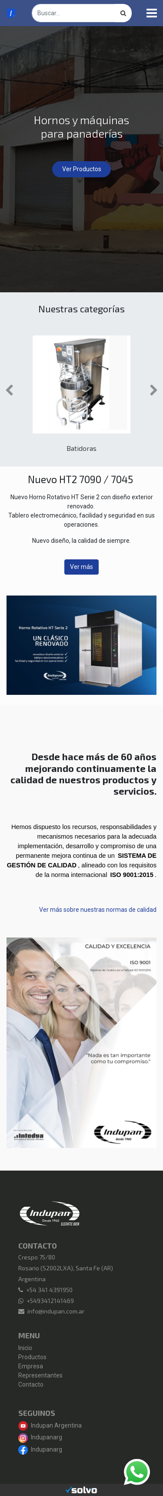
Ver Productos (81, 169)
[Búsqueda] (123, 13)
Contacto (30, 1384)
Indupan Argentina (50, 1425)
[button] (9, 390)
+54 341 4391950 (49, 1289)
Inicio (25, 1347)
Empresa (30, 1366)
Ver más (81, 566)
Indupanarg (40, 1437)
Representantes (40, 1375)
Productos (32, 1357)
